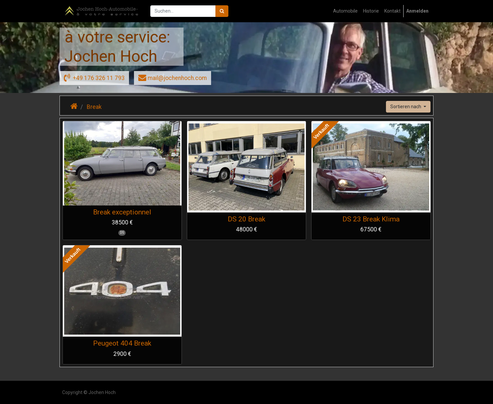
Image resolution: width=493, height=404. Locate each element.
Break (94, 107)
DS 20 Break (246, 219)
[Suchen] (221, 11)
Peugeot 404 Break (122, 343)
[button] (408, 107)
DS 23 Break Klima (371, 219)
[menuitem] (345, 11)
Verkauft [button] (321, 131)
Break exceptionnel (122, 212)
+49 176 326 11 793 (94, 77)
